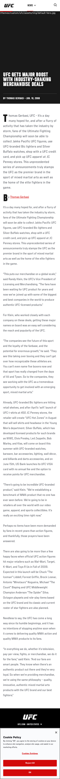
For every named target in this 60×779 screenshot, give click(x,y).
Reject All (29, 763)
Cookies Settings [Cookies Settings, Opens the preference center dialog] (30, 754)
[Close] (56, 732)
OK (30, 773)
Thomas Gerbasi (19, 197)
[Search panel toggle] (55, 5)
